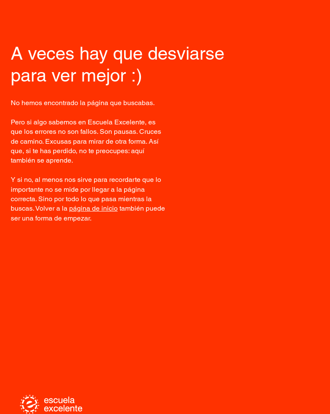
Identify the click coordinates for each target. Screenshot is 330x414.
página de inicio (93, 208)
